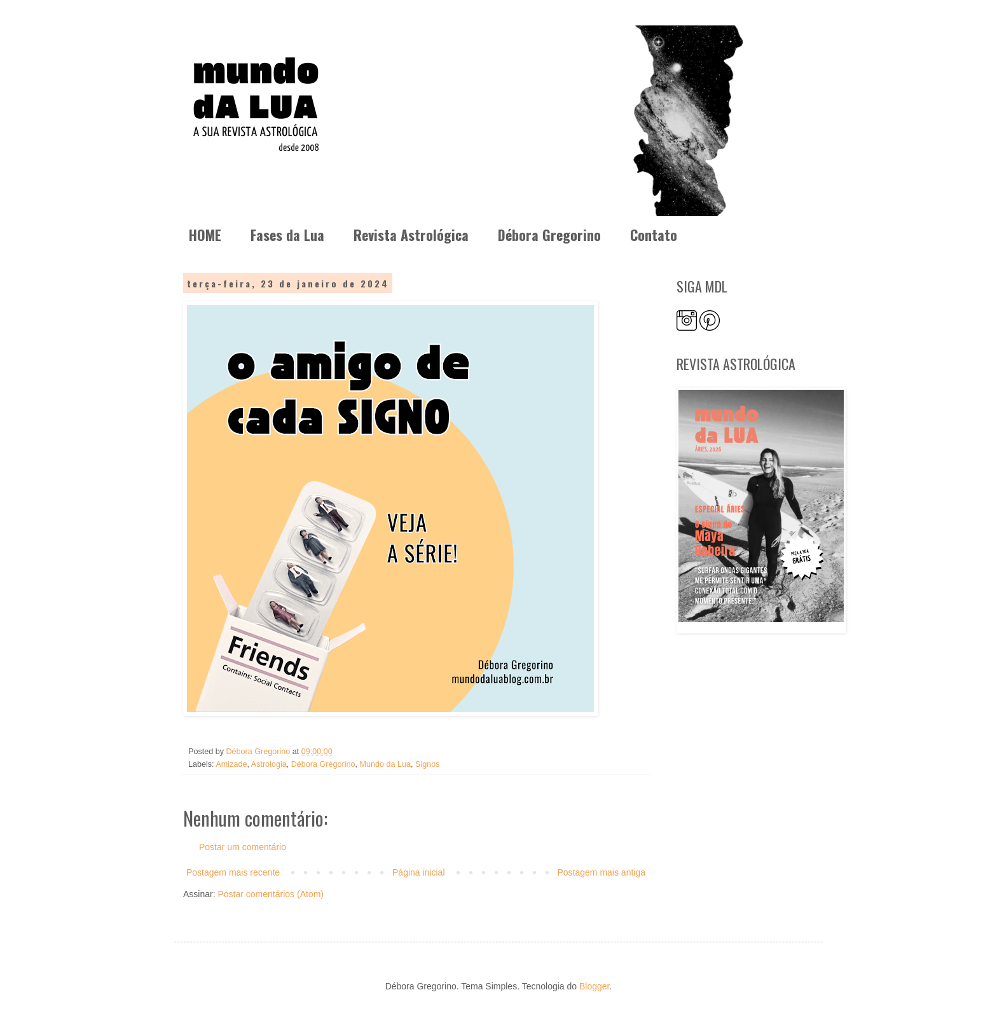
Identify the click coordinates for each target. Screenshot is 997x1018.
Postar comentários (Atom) (270, 894)
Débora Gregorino (549, 234)
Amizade (231, 764)
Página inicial (418, 872)
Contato (653, 234)
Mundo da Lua (385, 764)
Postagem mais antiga (601, 872)
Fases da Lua (287, 234)
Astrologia (269, 764)
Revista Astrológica (411, 234)
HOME (205, 234)
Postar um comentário (242, 847)
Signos (427, 764)
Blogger (594, 986)
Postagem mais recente (233, 872)
